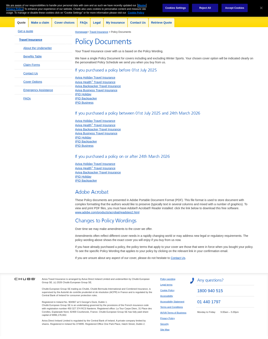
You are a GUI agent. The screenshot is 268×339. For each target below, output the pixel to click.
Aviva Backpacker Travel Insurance (98, 86)
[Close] (261, 5)
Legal (97, 22)
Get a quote (25, 31)
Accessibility (166, 296)
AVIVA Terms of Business (173, 312)
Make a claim (40, 22)
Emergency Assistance (38, 90)
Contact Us (138, 22)
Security (164, 324)
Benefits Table (32, 56)
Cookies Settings (175, 5)
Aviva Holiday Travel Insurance (95, 77)
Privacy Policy (167, 318)
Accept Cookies (234, 5)
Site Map (164, 329)
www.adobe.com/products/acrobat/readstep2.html (107, 212)
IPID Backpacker (86, 98)
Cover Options (32, 81)
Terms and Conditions (171, 307)
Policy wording (167, 279)
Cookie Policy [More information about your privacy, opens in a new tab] (136, 10)
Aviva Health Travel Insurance (95, 82)
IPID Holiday (83, 94)
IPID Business (84, 102)
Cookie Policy (167, 290)
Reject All (205, 5)
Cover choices (64, 22)
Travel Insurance (30, 39)
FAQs (84, 22)
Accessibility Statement (172, 301)
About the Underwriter (37, 48)
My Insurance (115, 22)
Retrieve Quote (161, 22)
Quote (21, 22)
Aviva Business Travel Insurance (96, 90)
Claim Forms (31, 64)
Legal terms (166, 284)
